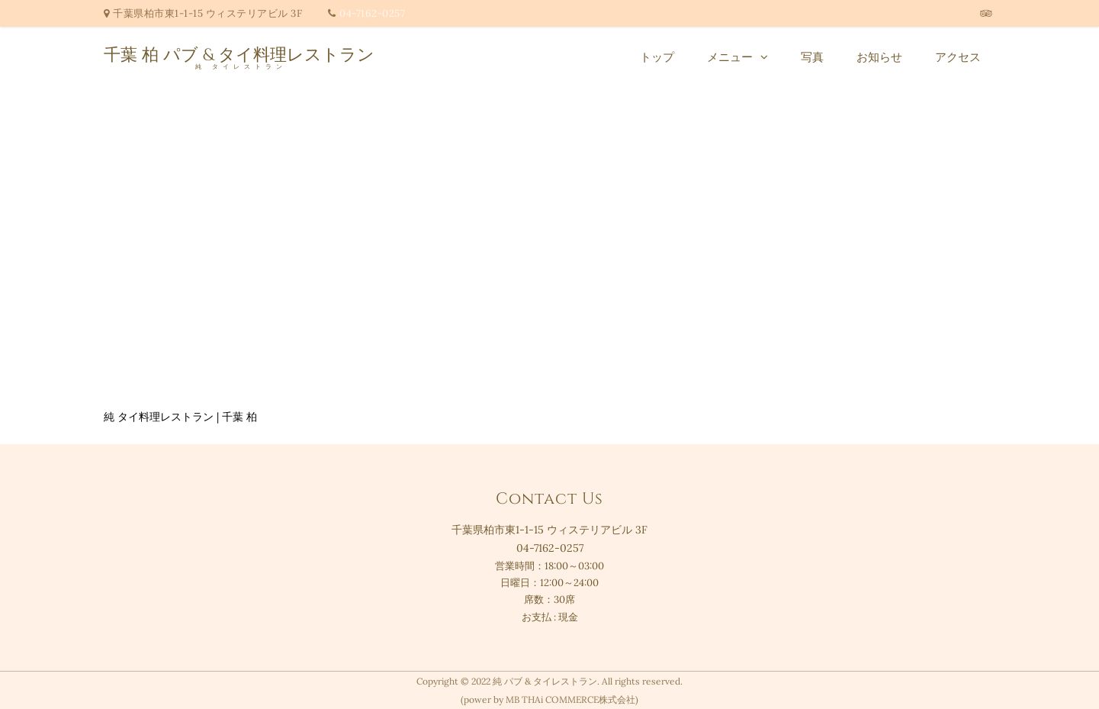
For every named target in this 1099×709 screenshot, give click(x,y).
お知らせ (879, 57)
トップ (657, 57)
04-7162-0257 (372, 13)
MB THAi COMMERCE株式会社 (570, 699)
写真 (812, 57)
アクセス (958, 57)
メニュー (730, 57)
